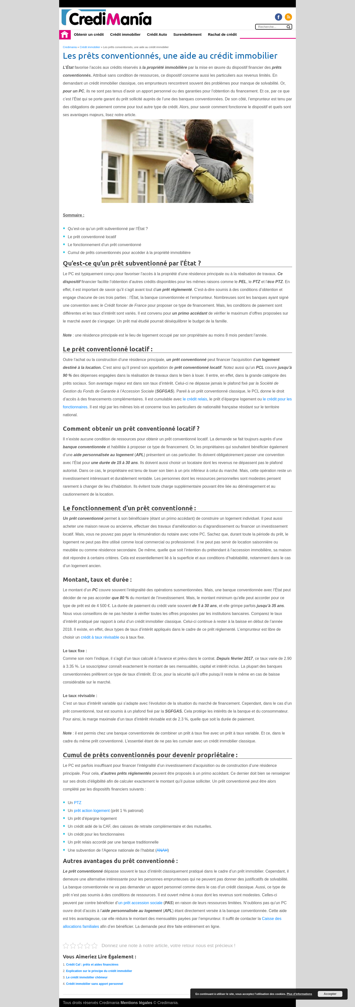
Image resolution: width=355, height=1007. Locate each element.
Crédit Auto (157, 34)
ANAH (162, 850)
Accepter (330, 994)
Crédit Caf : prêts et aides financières (92, 964)
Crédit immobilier (125, 34)
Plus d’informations (299, 993)
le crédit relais (195, 399)
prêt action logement (92, 811)
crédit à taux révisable (100, 637)
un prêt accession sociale (140, 903)
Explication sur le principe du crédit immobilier (99, 971)
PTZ (77, 803)
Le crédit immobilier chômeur (86, 977)
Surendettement (187, 34)
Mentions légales (136, 1003)
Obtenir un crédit (89, 34)
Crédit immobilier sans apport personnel (94, 984)
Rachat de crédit (222, 34)
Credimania (70, 47)
